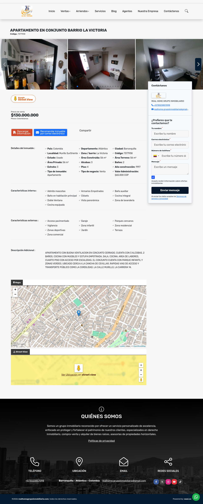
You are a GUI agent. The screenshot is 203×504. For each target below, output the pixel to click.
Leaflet (122, 346)
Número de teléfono (161, 150)
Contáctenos (171, 11)
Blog (114, 11)
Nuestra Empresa (148, 11)
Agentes (127, 11)
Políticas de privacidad (101, 440)
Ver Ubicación (69, 374)
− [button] (15, 294)
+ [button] (15, 290)
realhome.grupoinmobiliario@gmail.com (173, 109)
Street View (23, 98)
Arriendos (82, 11)
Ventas (65, 11)
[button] (77, 86)
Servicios (100, 11)
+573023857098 (162, 105)
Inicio (52, 11)
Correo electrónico (160, 139)
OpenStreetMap (139, 346)
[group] (33, 64)
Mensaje (155, 161)
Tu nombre (157, 128)
